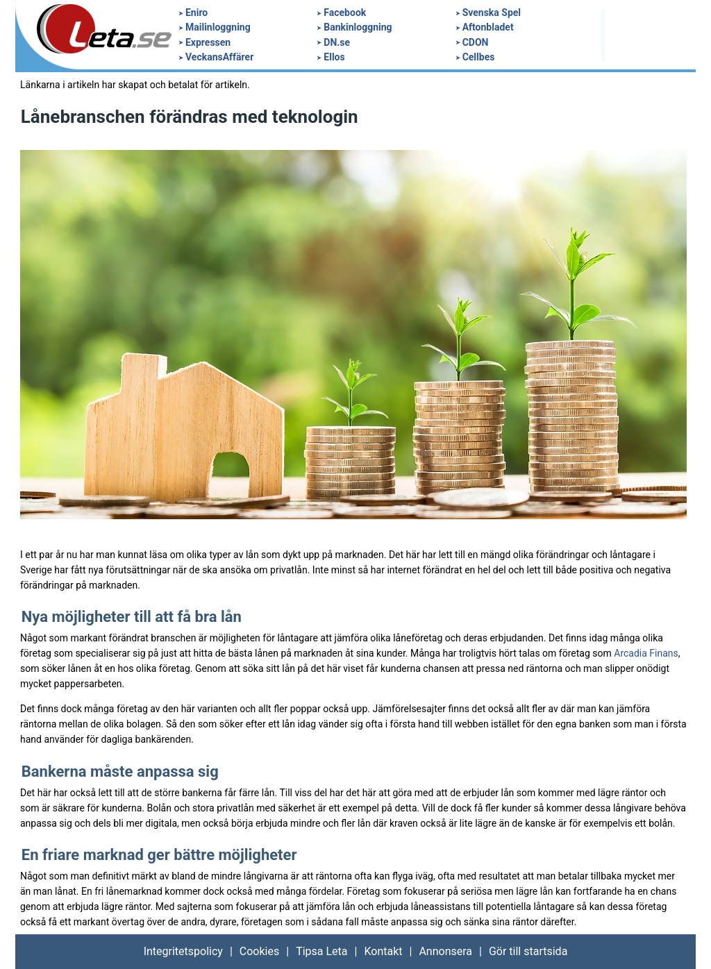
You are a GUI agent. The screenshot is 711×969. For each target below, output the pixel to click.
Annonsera (445, 951)
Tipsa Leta (321, 951)
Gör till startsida (528, 951)
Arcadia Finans (646, 653)
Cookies (259, 951)
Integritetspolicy (183, 951)
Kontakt (383, 951)
